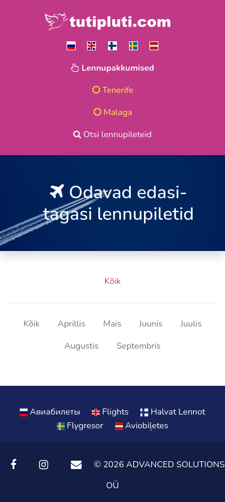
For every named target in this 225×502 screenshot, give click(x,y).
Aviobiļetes (142, 425)
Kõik (112, 281)
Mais (112, 323)
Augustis (81, 346)
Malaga (113, 112)
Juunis (151, 323)
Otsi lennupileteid (112, 134)
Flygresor (81, 425)
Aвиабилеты (51, 412)
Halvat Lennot (172, 412)
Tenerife (113, 90)
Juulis (191, 323)
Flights (111, 412)
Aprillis (71, 323)
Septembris (138, 346)
